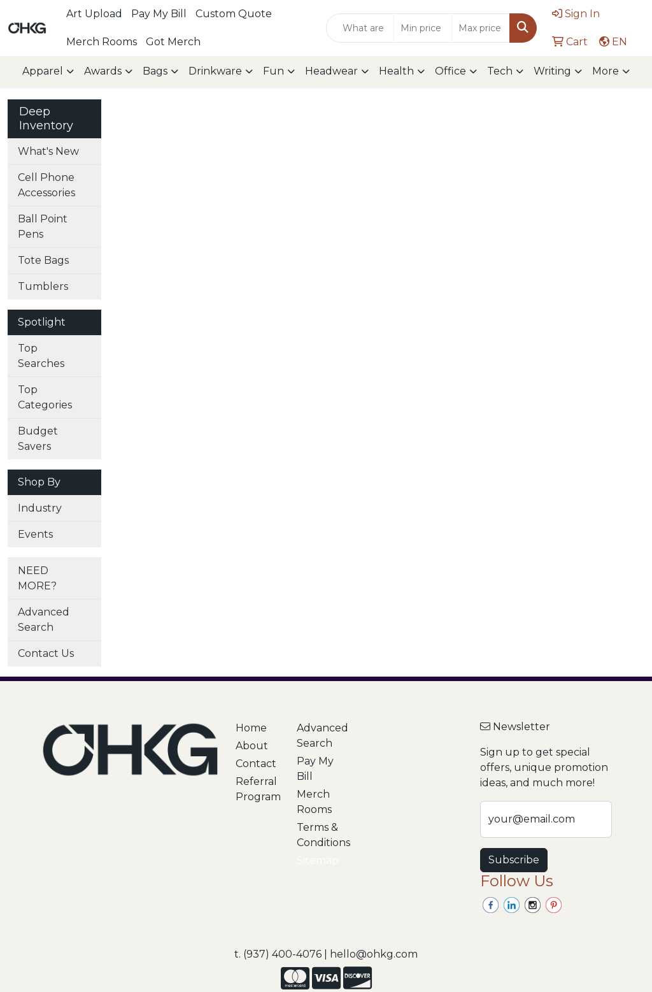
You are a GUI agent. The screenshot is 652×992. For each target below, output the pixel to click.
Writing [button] (552, 71)
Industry (40, 508)
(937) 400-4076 (282, 954)
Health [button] (396, 71)
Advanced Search (43, 619)
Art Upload (94, 14)
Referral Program (258, 789)
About (252, 746)
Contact (256, 764)
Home (251, 728)
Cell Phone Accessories (46, 185)
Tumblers (43, 286)
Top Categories (45, 397)
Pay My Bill (159, 14)
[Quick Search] (360, 28)
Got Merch (173, 42)
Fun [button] (273, 71)
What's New (48, 151)
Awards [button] (103, 71)
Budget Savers (38, 438)
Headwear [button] (331, 71)
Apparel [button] (42, 71)
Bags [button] (155, 71)
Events (35, 534)
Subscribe (513, 860)
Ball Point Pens (42, 226)
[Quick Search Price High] (480, 28)
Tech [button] (500, 71)
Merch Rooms (101, 42)
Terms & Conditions (320, 835)
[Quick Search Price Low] (422, 28)
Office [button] (450, 71)
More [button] (605, 71)
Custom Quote (233, 14)
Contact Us (46, 653)
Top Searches (41, 356)
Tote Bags (43, 260)
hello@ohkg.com (374, 954)
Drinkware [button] (215, 71)
